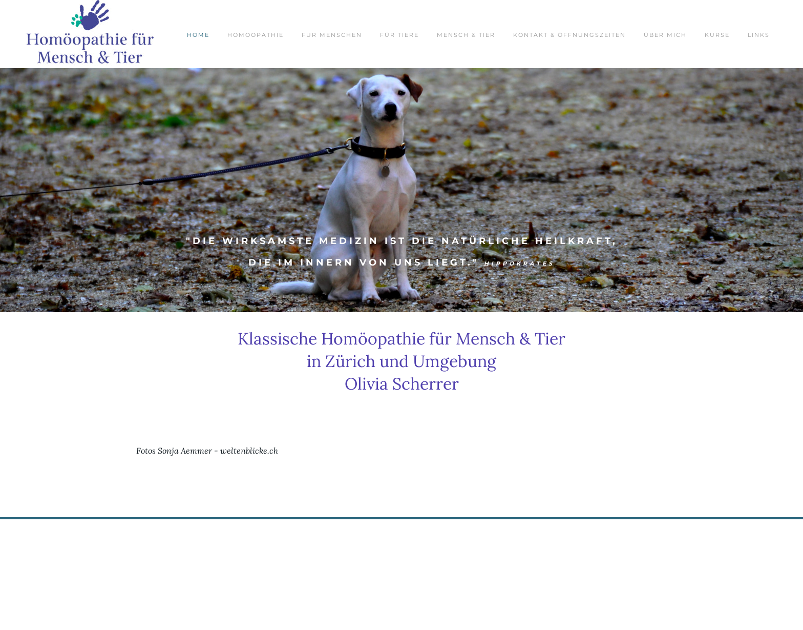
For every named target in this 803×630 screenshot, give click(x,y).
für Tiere (399, 34)
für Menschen (332, 34)
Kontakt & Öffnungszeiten (569, 34)
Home (198, 34)
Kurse (717, 34)
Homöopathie (255, 34)
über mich (665, 34)
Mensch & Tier (466, 34)
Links (759, 34)
